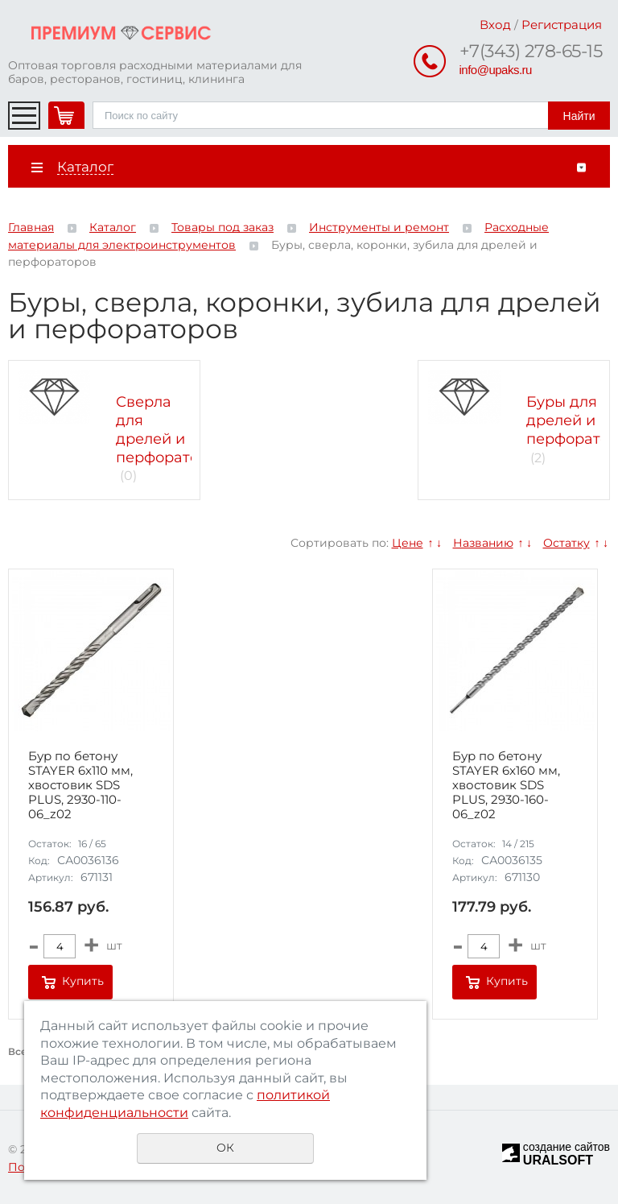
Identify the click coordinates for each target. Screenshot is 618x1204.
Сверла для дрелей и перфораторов (171, 429)
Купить (83, 981)
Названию (483, 543)
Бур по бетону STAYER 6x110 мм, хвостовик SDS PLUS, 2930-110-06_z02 (80, 785)
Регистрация (561, 24)
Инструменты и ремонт (379, 227)
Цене (407, 543)
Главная (31, 227)
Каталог (112, 227)
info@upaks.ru (495, 70)
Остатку (566, 543)
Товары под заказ (222, 227)
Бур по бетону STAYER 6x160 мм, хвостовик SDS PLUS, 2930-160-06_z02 (506, 785)
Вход (495, 24)
